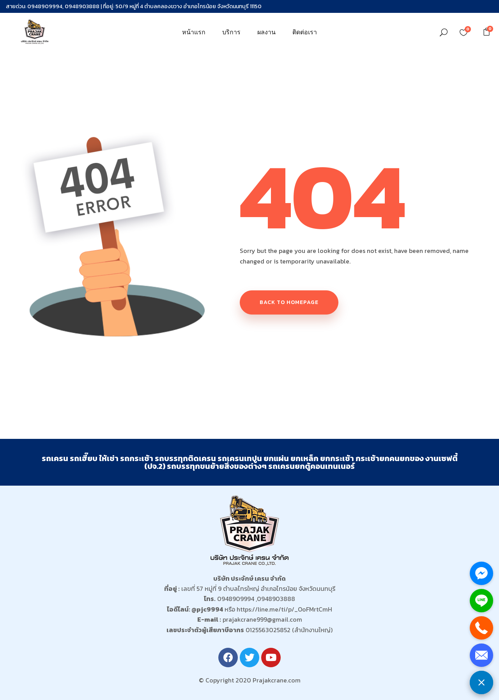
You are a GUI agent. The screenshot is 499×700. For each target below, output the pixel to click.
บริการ (231, 32)
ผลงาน (266, 32)
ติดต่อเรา (304, 32)
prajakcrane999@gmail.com (262, 619)
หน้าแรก (193, 32)
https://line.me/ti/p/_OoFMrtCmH (284, 609)
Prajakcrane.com (277, 680)
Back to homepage (289, 302)
